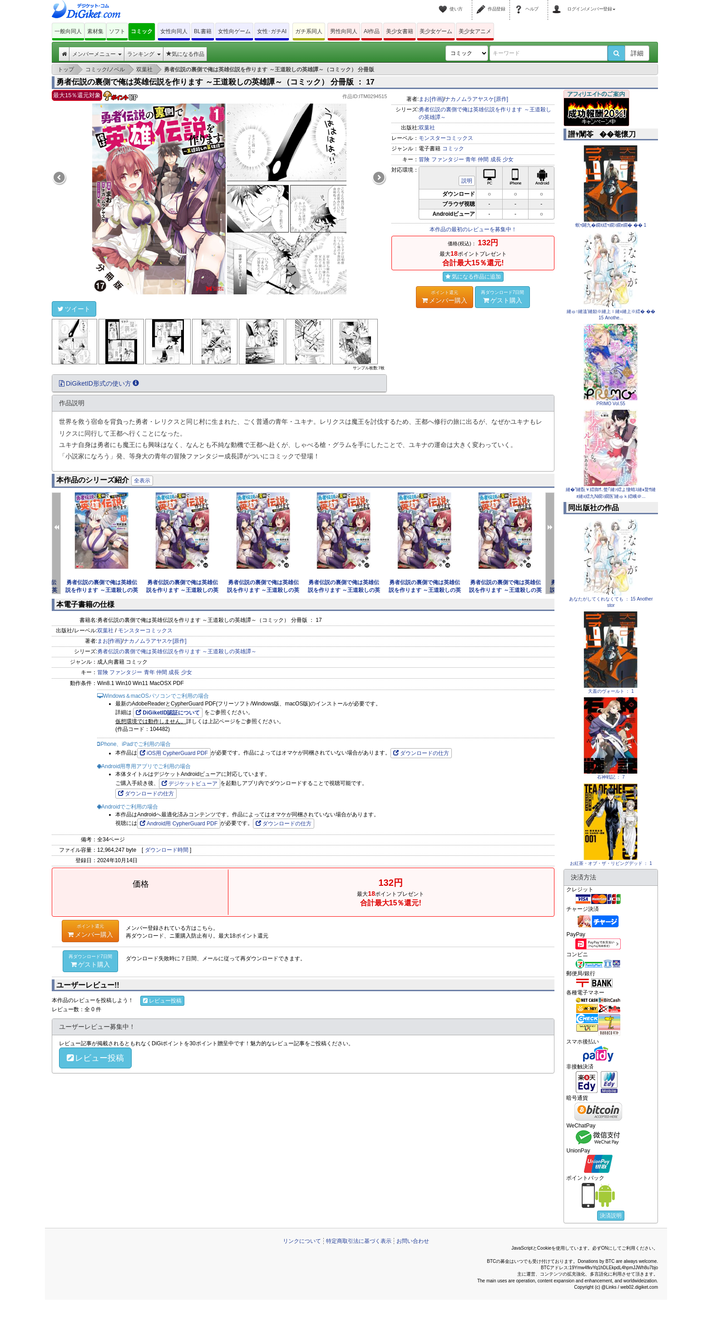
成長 (495, 159)
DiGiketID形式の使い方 (99, 383)
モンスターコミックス (446, 138)
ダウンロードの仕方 (421, 753)
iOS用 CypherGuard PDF (174, 753)
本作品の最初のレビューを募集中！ (473, 229)
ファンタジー (447, 159)
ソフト (117, 31)
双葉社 (427, 127)
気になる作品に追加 (473, 276)
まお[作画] (431, 99)
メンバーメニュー (97, 54)
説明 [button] (466, 181)
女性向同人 (174, 31)
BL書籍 (203, 31)
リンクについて (302, 1241)
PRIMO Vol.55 (611, 403)
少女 (508, 159)
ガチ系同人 (308, 31)
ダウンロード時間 (166, 850)
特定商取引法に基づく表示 (358, 1241)
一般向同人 (68, 31)
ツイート (74, 309)
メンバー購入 (444, 296)
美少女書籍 (399, 31)
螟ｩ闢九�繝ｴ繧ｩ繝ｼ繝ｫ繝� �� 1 (610, 225)
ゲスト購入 (502, 296)
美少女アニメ (475, 31)
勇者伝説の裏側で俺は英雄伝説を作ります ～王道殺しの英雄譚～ (101, 590)
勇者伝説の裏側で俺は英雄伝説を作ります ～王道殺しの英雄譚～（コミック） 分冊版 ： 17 (215, 82)
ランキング (143, 54)
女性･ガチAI (272, 31)
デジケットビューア (190, 783)
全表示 (142, 480)
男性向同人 (343, 31)
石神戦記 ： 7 (611, 777)
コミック (142, 31)
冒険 (424, 159)
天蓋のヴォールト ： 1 (611, 691)
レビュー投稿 (162, 1001)
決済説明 (611, 1215)
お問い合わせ (412, 1241)
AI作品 (372, 31)
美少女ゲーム (436, 31)
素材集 (95, 31)
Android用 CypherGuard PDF (179, 823)
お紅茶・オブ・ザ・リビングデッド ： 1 (611, 863)
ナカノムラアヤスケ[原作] (476, 99)
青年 (470, 159)
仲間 (483, 159)
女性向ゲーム (234, 31)
